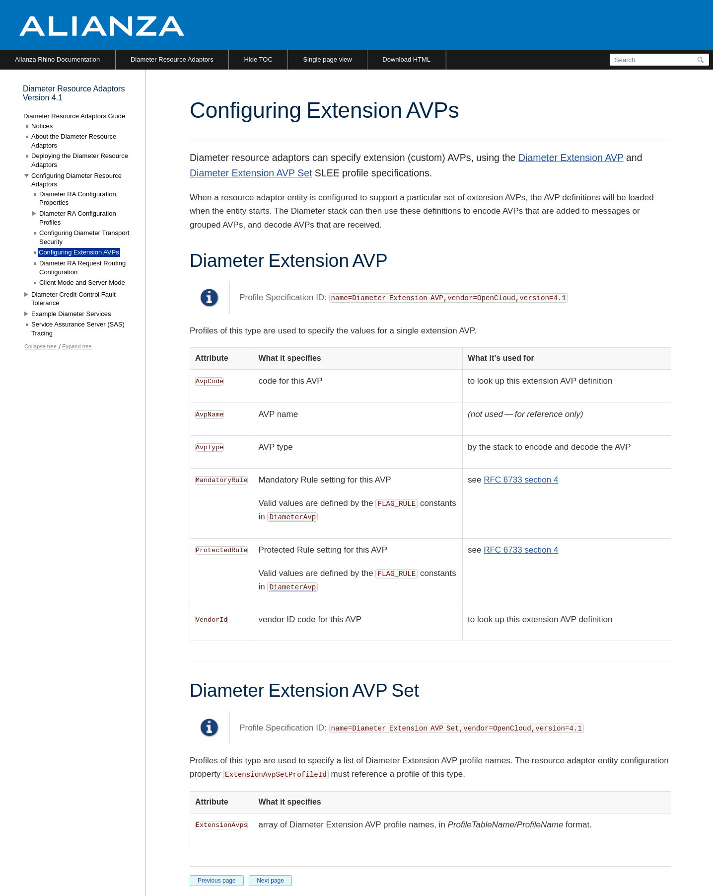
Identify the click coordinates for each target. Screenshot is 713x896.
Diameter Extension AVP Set (251, 172)
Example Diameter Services (71, 314)
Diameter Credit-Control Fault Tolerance (73, 299)
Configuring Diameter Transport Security (84, 237)
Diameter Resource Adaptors (172, 59)
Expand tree (76, 346)
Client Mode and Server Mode (82, 282)
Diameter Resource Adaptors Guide (74, 116)
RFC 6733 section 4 (521, 480)
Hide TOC (258, 59)
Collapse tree (40, 346)
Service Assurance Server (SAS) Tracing (78, 329)
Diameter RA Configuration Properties (77, 198)
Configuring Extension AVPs (79, 252)
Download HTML (406, 59)
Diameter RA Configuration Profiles (77, 218)
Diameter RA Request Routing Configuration (82, 267)
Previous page (217, 880)
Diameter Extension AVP (571, 157)
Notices (42, 126)
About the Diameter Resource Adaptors (73, 141)
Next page (270, 880)
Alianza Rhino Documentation (57, 59)
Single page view (327, 59)
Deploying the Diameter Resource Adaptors (79, 160)
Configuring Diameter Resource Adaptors (76, 180)
